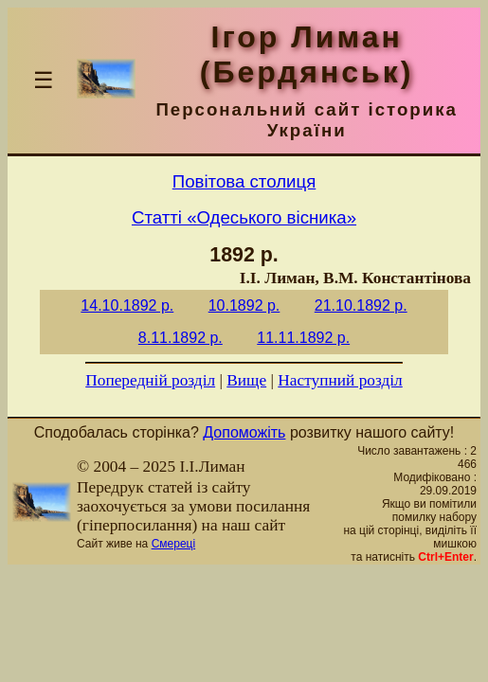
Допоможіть (244, 432)
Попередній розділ (150, 380)
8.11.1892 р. (180, 338)
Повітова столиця (244, 181)
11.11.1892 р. (303, 338)
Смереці (173, 543)
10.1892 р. (244, 305)
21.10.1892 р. (361, 305)
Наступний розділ (340, 380)
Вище (246, 380)
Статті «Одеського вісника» (244, 217)
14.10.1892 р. (127, 305)
